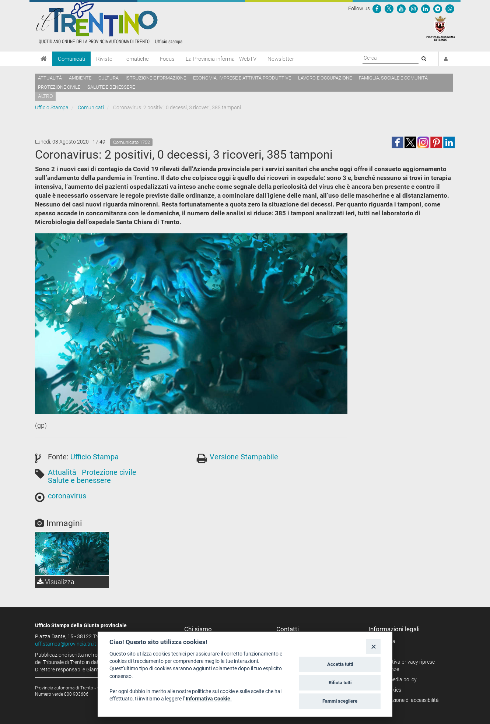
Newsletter (280, 59)
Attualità (50, 78)
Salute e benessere (111, 87)
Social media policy (395, 679)
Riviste (104, 59)
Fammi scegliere (339, 701)
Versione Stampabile (244, 456)
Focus (167, 59)
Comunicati (71, 59)
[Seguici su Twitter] (389, 8)
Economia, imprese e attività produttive (242, 78)
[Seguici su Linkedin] (425, 8)
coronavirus (67, 495)
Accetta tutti (340, 664)
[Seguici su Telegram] (438, 8)
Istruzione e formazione (156, 78)
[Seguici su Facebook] (377, 8)
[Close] (373, 646)
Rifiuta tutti (340, 682)
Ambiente (80, 78)
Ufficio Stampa (52, 107)
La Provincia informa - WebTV (221, 59)
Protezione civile (59, 87)
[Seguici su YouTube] (401, 8)
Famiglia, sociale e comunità (393, 78)
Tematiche (136, 59)
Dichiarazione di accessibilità (406, 700)
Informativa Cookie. (209, 699)
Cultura (108, 78)
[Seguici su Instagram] (413, 8)
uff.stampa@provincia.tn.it (65, 644)
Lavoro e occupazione (325, 78)
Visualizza (55, 582)
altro (45, 96)
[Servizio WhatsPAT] (450, 8)
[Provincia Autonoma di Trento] (440, 28)
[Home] (43, 59)
